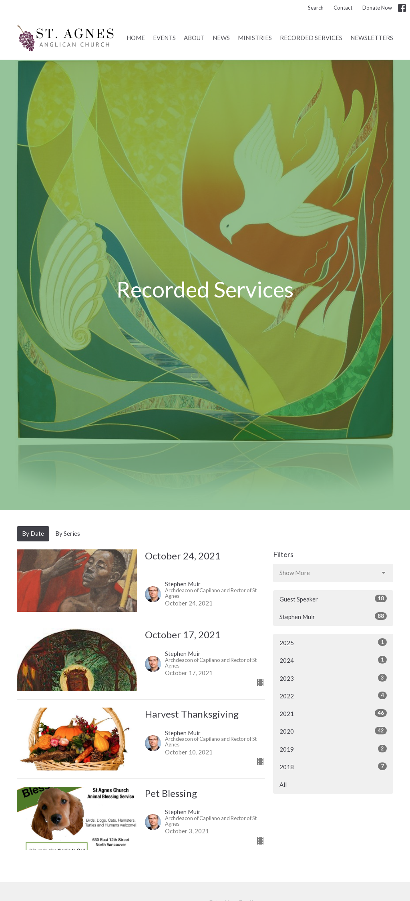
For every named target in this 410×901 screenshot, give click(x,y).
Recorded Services (311, 37)
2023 (333, 678)
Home (136, 37)
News (221, 37)
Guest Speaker (333, 599)
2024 (333, 660)
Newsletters (371, 37)
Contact (343, 7)
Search (316, 7)
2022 (333, 696)
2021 (333, 713)
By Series (67, 533)
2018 (333, 766)
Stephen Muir (333, 616)
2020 (333, 731)
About (194, 37)
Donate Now (377, 7)
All (283, 784)
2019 (333, 749)
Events (164, 37)
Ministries (255, 37)
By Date (33, 533)
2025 (333, 642)
